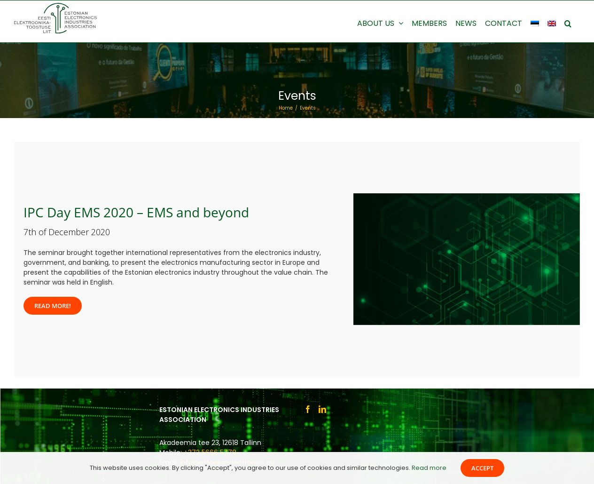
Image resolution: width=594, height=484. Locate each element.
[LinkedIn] (322, 409)
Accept (482, 468)
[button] (567, 22)
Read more (429, 467)
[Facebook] (308, 409)
